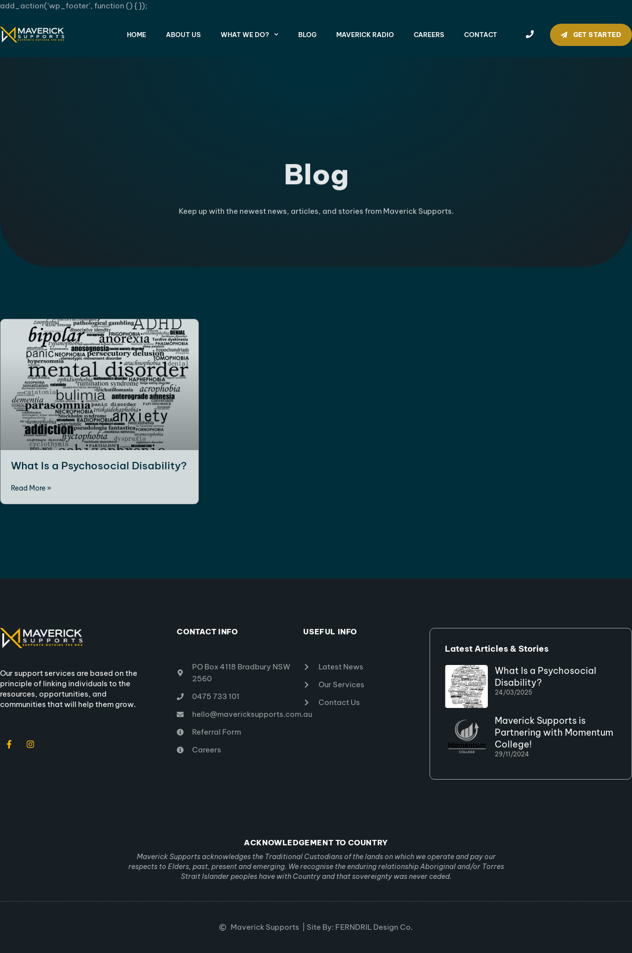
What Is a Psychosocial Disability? (99, 465)
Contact (480, 35)
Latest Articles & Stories (497, 648)
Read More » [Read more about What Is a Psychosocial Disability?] (31, 488)
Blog (307, 35)
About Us (183, 35)
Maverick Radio (365, 35)
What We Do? (249, 34)
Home (136, 35)
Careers (429, 35)
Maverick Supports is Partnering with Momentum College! (554, 732)
